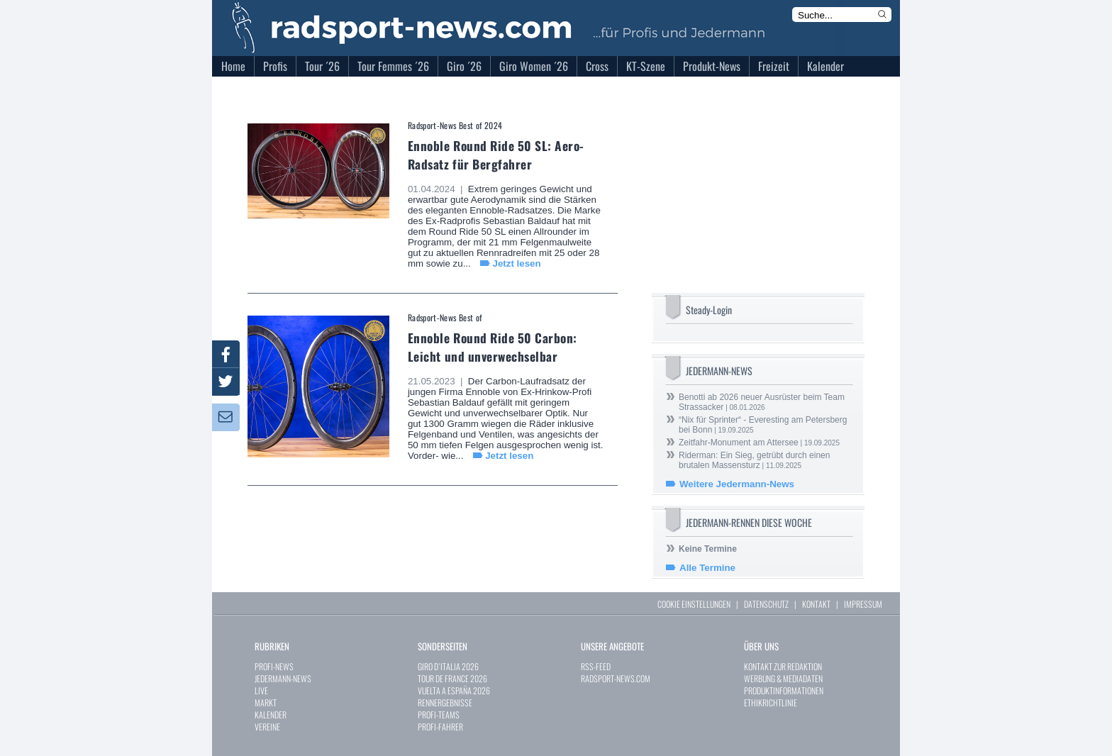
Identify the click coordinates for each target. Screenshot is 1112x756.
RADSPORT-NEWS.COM (615, 678)
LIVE (261, 690)
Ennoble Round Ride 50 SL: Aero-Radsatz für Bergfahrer (496, 154)
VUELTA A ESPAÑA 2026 (454, 690)
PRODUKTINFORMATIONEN (783, 690)
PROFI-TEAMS (439, 714)
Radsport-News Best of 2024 (455, 125)
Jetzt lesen (516, 263)
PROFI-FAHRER (440, 727)
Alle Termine (707, 567)
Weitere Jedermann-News (736, 484)
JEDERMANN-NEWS (283, 678)
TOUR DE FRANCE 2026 (452, 678)
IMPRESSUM (863, 604)
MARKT (266, 702)
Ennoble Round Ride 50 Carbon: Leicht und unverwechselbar (492, 346)
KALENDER (271, 714)
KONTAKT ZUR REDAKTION (783, 666)
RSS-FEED (596, 666)
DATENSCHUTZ (766, 604)
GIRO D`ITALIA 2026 (448, 666)
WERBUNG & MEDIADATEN (783, 678)
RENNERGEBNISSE (445, 702)
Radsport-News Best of (445, 317)
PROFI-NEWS (274, 666)
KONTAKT (816, 604)
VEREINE (267, 727)
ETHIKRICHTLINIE (770, 702)
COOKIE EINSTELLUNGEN (693, 604)
